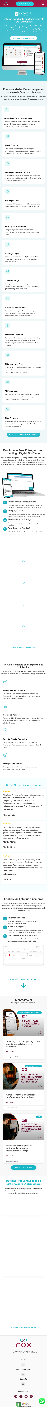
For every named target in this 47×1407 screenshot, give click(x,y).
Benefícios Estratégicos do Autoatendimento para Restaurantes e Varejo (19, 1148)
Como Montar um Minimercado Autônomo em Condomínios (21, 1096)
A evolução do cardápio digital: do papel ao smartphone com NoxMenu (23, 1044)
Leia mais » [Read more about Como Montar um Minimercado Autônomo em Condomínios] (10, 1102)
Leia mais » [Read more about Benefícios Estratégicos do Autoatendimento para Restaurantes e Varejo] (10, 1156)
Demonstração (24, 4)
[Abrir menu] (43, 4)
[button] (23, 1364)
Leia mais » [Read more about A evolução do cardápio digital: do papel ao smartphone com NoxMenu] (10, 1052)
